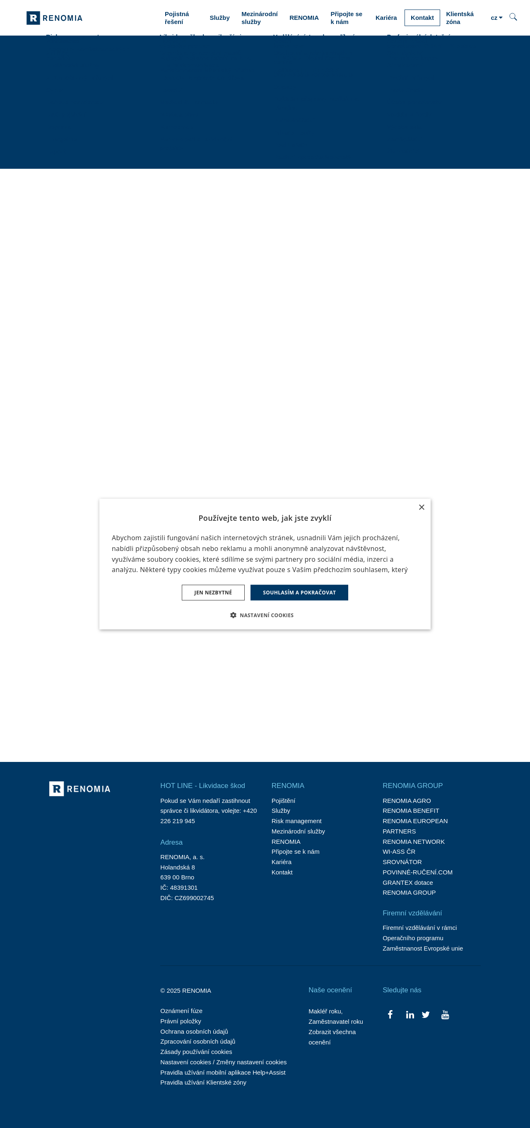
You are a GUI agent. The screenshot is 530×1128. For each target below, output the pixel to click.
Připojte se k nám (296, 851)
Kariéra (282, 861)
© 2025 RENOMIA (185, 990)
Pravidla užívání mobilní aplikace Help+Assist (222, 1072)
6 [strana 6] (262, 719)
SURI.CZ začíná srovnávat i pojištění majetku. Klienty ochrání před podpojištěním (93, 308)
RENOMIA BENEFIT (411, 810)
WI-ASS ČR (399, 851)
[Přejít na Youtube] (445, 1014)
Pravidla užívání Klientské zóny (203, 1082)
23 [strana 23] (299, 719)
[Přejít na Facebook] (390, 1014)
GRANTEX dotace (408, 882)
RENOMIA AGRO (407, 800)
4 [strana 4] (230, 719)
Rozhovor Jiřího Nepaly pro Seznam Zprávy (91, 481)
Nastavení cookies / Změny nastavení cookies (223, 1062)
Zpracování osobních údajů (197, 1041)
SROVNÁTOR (402, 861)
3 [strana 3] (214, 719)
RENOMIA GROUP (409, 892)
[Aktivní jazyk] (496, 18)
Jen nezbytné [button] (213, 592)
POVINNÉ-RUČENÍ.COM (418, 872)
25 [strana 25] (338, 719)
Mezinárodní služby (298, 831)
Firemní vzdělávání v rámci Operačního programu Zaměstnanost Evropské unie (423, 938)
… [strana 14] (280, 719)
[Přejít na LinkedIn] (410, 1014)
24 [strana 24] (319, 719)
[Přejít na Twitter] (425, 1014)
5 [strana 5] (246, 719)
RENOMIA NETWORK (414, 841)
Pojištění (284, 800)
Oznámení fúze (181, 1010)
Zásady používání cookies (196, 1051)
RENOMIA (286, 841)
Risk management (297, 820)
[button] (265, 615)
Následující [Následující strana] (370, 719)
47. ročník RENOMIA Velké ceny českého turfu (316, 297)
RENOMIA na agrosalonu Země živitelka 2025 (420, 297)
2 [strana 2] (198, 719)
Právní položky (180, 1021)
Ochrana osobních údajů (194, 1031)
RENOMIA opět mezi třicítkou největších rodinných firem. (315, 653)
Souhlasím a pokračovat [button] (299, 592)
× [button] (421, 507)
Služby (281, 810)
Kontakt (282, 872)
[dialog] (265, 564)
